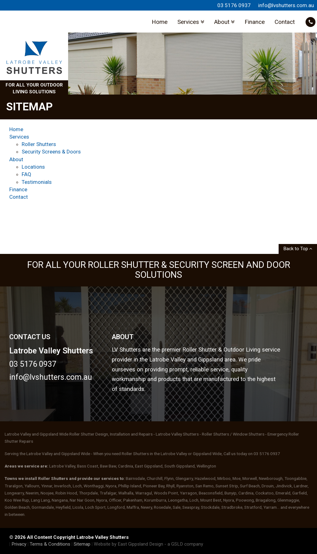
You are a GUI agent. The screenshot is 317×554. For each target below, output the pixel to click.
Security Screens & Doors (51, 151)
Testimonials (37, 182)
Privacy (18, 544)
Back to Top (297, 248)
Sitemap (82, 544)
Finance (255, 22)
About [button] (224, 22)
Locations (33, 167)
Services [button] (190, 22)
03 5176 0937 (234, 5)
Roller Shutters (39, 144)
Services (19, 137)
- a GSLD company (183, 544)
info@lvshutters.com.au (286, 5)
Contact (285, 22)
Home (159, 22)
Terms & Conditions (50, 544)
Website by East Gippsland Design (128, 544)
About (16, 159)
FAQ (26, 174)
